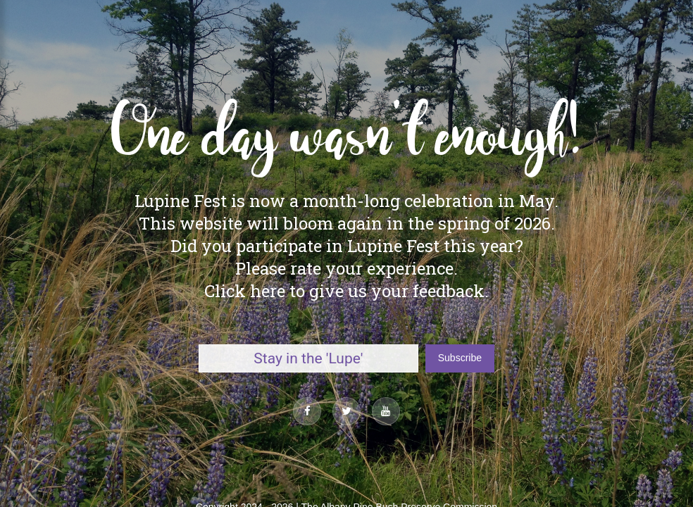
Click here (244, 291)
